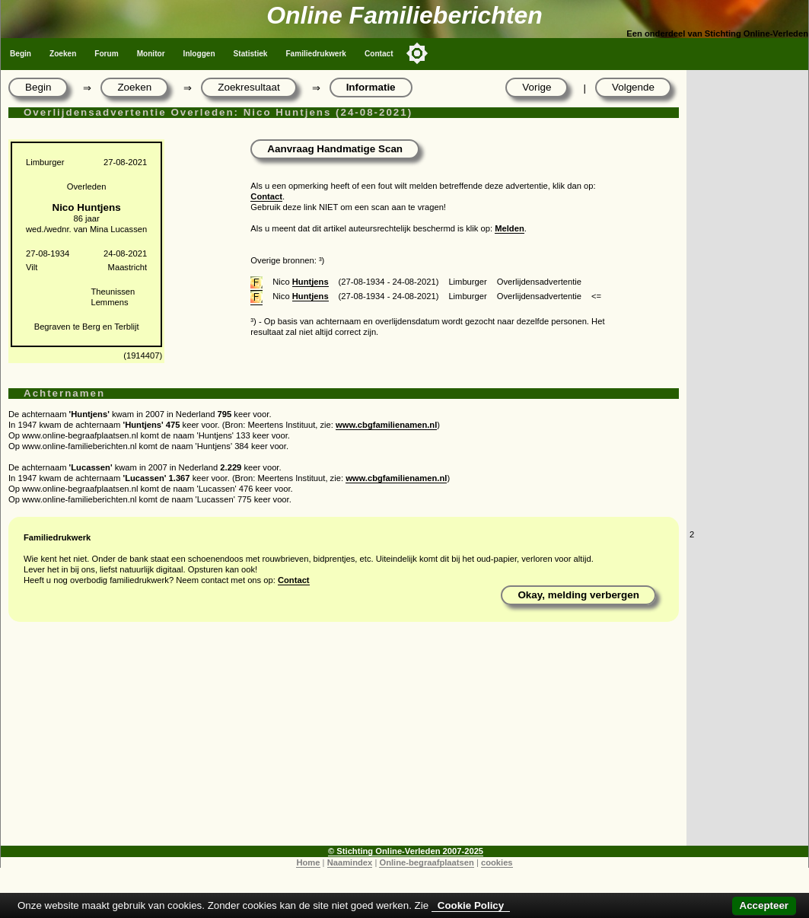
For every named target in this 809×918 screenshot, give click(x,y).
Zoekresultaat (248, 87)
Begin (20, 53)
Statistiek (251, 53)
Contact (379, 53)
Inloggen (199, 53)
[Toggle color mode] (417, 53)
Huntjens (310, 281)
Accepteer (764, 905)
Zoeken (62, 53)
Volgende (633, 87)
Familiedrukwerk (315, 53)
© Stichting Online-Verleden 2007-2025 (405, 851)
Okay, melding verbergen (578, 595)
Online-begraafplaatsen (426, 862)
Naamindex (350, 862)
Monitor (151, 53)
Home (308, 862)
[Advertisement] (343, 739)
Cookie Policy (471, 905)
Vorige (536, 87)
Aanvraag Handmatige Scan (335, 149)
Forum (106, 53)
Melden (509, 228)
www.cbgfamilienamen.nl (386, 424)
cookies (497, 862)
